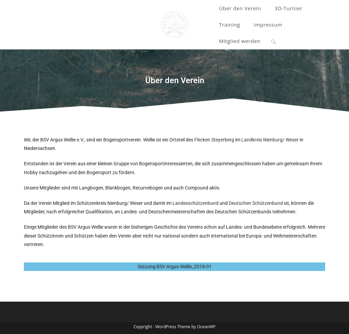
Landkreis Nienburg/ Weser (270, 139)
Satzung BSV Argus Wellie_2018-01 (175, 266)
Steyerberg (222, 139)
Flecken (202, 139)
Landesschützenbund (195, 203)
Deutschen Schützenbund (256, 203)
